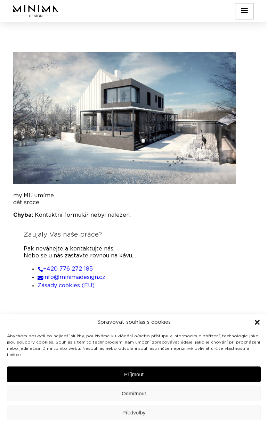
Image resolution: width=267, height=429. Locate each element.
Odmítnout (134, 393)
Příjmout (134, 374)
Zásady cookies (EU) (66, 285)
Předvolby (134, 412)
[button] (257, 322)
